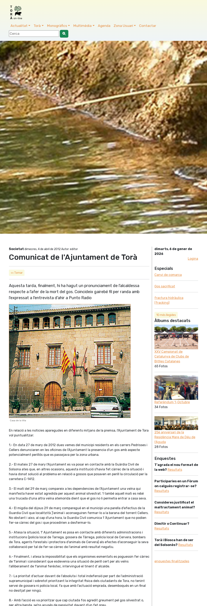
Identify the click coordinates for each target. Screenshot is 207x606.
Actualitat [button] (19, 26)
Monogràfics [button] (57, 26)
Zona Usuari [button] (123, 26)
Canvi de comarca (168, 275)
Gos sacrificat (164, 286)
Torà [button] (37, 26)
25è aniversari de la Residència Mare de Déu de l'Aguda (174, 437)
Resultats (175, 470)
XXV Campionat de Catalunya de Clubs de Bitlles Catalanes (171, 356)
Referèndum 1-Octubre (172, 402)
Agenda (104, 26)
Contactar (147, 26)
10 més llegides (166, 315)
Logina (193, 259)
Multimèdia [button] (82, 26)
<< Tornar (17, 272)
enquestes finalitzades (171, 561)
